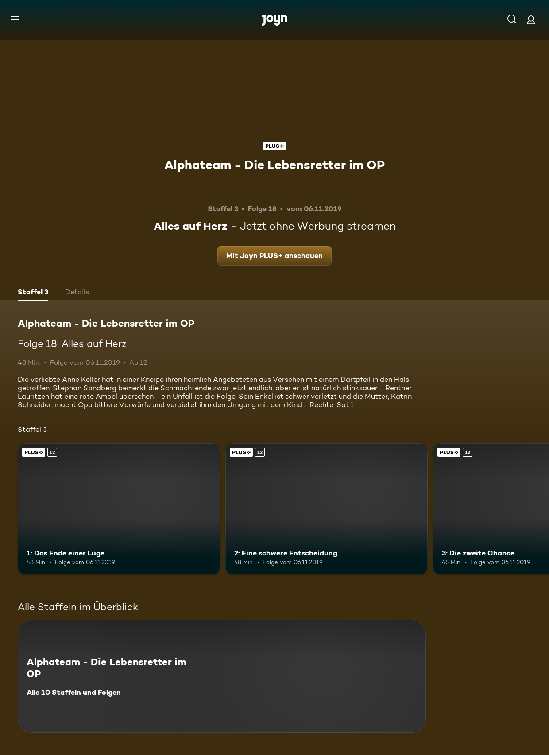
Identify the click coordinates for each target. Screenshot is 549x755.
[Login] (531, 19)
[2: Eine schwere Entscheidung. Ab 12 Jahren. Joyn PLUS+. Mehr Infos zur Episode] (326, 509)
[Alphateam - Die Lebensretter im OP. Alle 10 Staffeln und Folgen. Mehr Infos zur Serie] (222, 676)
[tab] (33, 293)
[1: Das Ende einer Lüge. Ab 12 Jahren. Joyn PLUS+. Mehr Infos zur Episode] (119, 509)
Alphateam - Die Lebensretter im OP (274, 164)
